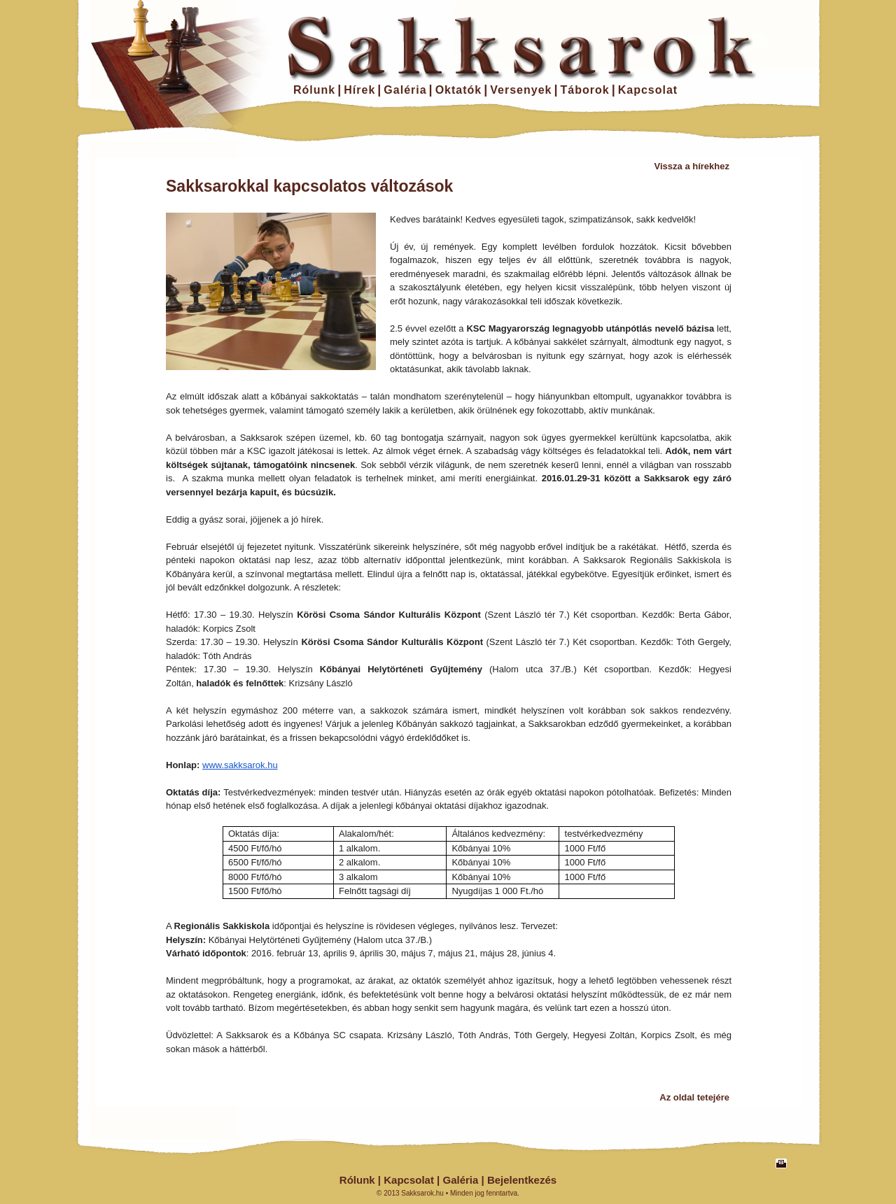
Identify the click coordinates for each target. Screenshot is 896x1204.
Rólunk (314, 90)
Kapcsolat (648, 90)
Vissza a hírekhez (691, 166)
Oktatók (458, 90)
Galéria (405, 90)
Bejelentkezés (521, 1180)
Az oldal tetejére (694, 1097)
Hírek (359, 90)
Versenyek (521, 90)
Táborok (585, 90)
